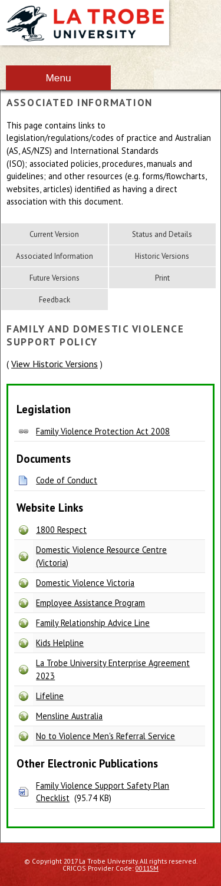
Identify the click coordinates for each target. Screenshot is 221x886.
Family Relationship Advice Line (93, 622)
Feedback (54, 300)
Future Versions (54, 278)
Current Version (54, 234)
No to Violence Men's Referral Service (105, 736)
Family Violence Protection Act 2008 (103, 431)
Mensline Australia (69, 716)
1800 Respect (61, 529)
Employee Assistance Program (90, 602)
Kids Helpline (60, 642)
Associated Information (54, 256)
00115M (147, 868)
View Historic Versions (54, 364)
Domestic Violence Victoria (85, 582)
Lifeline (50, 695)
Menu (58, 78)
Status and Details (162, 234)
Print (162, 278)
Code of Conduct (66, 480)
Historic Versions (162, 256)
